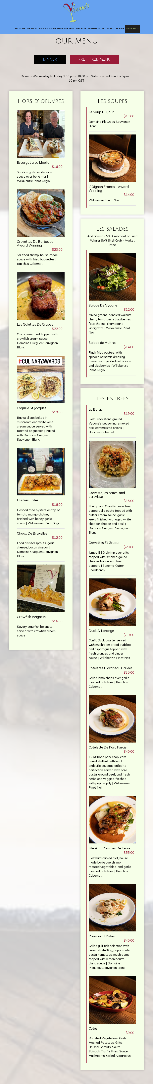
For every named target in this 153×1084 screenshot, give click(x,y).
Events (120, 28)
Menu (31, 28)
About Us (20, 28)
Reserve (81, 28)
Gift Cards (132, 28)
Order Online (96, 28)
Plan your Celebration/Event (56, 28)
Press (110, 28)
